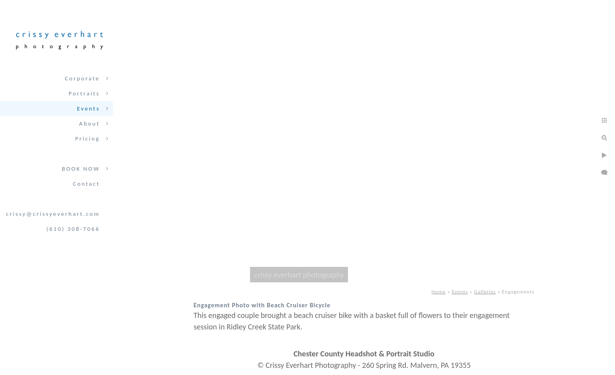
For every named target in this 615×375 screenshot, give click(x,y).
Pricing (87, 138)
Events (88, 108)
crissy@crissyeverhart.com (53, 213)
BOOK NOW (81, 168)
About (89, 123)
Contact (86, 183)
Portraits (84, 93)
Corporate (82, 78)
